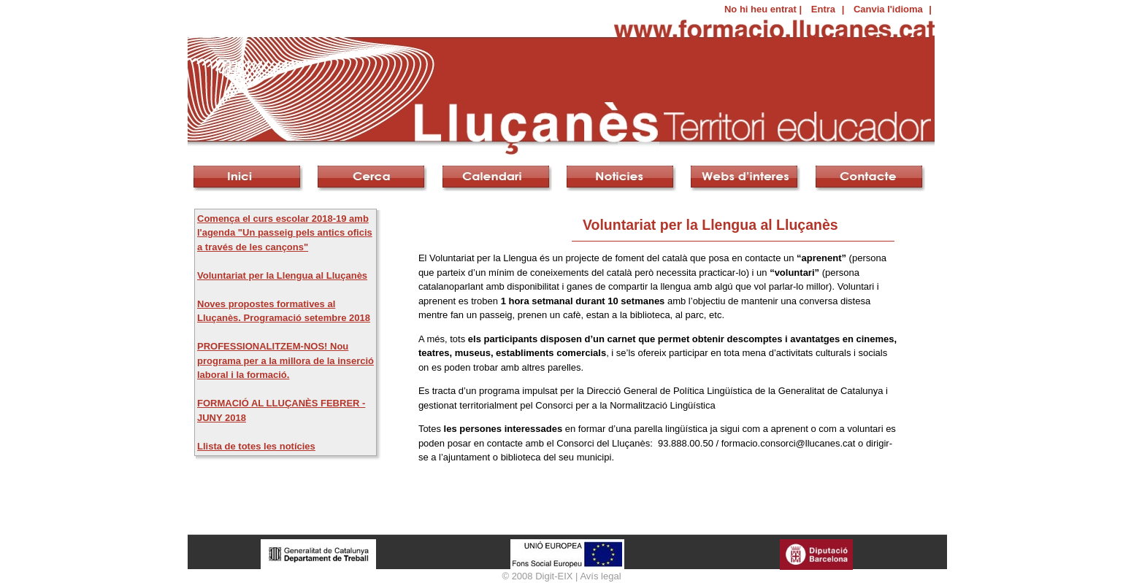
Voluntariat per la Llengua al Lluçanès (282, 275)
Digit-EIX (553, 576)
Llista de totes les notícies (256, 446)
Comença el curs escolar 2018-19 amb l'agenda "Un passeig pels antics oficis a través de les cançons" (284, 232)
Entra (823, 9)
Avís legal (600, 576)
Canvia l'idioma (888, 9)
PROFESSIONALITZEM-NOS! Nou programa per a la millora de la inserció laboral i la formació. (285, 360)
